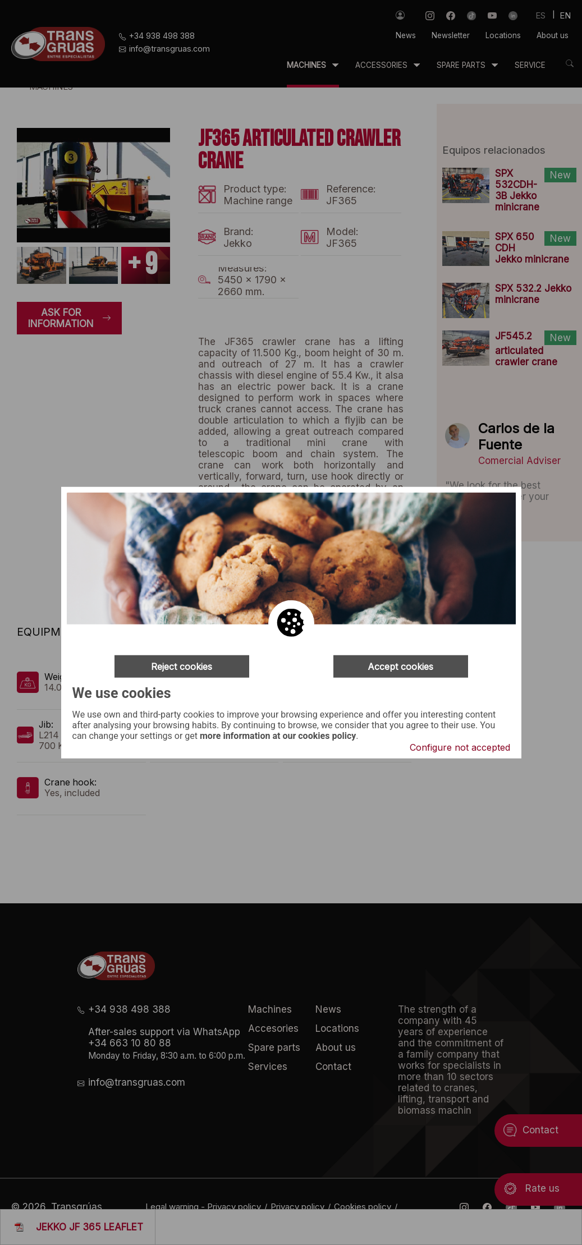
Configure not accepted (460, 747)
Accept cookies (400, 666)
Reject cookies (181, 666)
